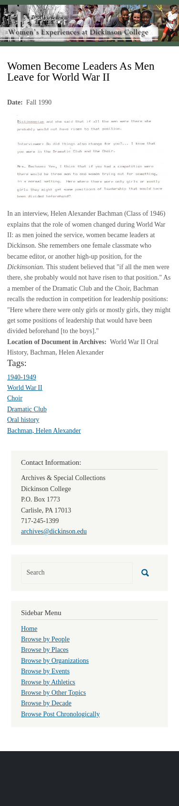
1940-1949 (21, 377)
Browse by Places (45, 649)
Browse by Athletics (48, 682)
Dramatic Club (27, 409)
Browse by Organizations (55, 660)
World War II (24, 387)
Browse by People (45, 639)
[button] (89, 157)
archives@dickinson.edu (54, 531)
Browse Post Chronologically (60, 714)
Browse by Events (45, 671)
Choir (14, 398)
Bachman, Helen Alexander (44, 430)
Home (29, 628)
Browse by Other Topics (53, 692)
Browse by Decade (46, 703)
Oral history (23, 419)
